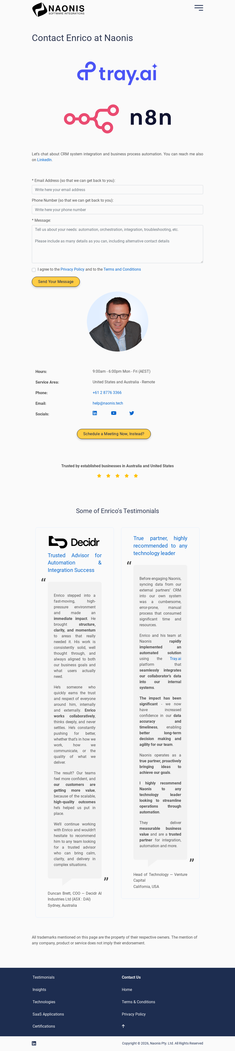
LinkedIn (44, 160)
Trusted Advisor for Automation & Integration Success (75, 562)
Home (127, 989)
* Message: (41, 220)
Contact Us (131, 977)
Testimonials (44, 977)
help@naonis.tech (108, 403)
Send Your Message (56, 281)
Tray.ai (175, 658)
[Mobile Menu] (197, 8)
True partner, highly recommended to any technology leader (160, 545)
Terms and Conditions (122, 269)
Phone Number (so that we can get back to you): (73, 200)
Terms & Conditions (138, 1002)
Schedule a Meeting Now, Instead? (114, 434)
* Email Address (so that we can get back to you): (73, 180)
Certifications (44, 1026)
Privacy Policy (72, 269)
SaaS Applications (48, 1014)
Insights (39, 989)
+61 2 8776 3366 (107, 392)
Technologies (44, 1002)
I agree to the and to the (89, 269)
